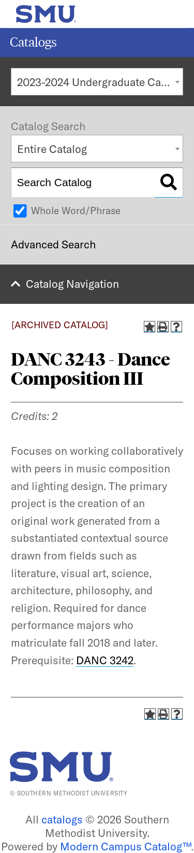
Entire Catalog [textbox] (52, 149)
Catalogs (33, 42)
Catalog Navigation (72, 283)
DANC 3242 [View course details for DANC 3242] (104, 660)
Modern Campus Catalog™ (125, 846)
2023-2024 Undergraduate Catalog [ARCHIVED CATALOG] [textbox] (100, 82)
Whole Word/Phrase (76, 210)
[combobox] (97, 81)
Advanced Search (53, 244)
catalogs (62, 819)
